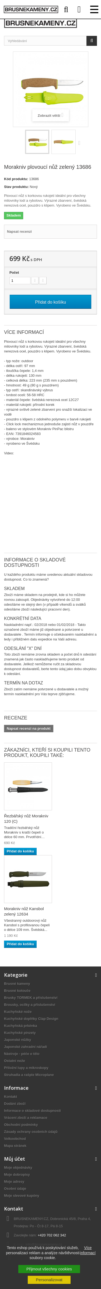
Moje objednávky (18, 1167)
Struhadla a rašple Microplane (29, 1075)
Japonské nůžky (17, 1040)
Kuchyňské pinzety (20, 1033)
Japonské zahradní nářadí (25, 1047)
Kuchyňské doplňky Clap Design (31, 1019)
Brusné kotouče (17, 991)
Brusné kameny (17, 984)
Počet (14, 272)
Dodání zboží (15, 1104)
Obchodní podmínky (21, 1125)
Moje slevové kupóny (21, 1196)
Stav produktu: (16, 187)
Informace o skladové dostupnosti (32, 1111)
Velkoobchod (15, 1139)
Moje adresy (14, 1182)
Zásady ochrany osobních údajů (31, 1132)
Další (80, 142)
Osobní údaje (15, 1189)
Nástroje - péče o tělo (21, 1054)
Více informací (88, 1250)
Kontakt (10, 1097)
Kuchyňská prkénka (20, 1026)
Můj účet (14, 1159)
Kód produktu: (16, 179)
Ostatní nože (14, 1061)
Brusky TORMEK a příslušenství (30, 998)
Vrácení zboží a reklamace (25, 1118)
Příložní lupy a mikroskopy (26, 1068)
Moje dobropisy (17, 1175)
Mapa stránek (15, 1146)
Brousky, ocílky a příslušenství (29, 1005)
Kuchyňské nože (18, 1012)
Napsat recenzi (19, 231)
